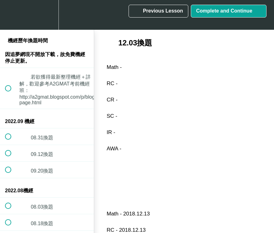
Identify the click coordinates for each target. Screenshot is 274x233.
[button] (11, 15)
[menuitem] (46, 15)
